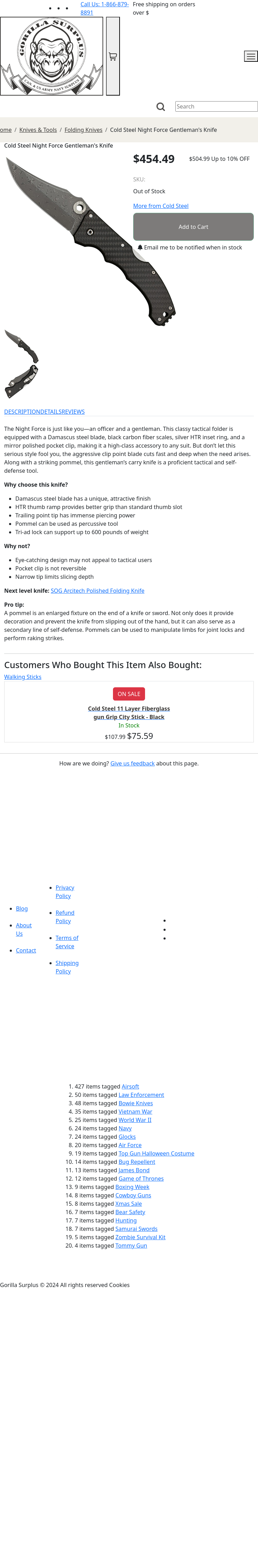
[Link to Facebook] (174, 929)
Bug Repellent (137, 1162)
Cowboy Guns (133, 1195)
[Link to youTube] (174, 920)
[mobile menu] (251, 56)
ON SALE (128, 694)
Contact (26, 950)
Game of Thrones (141, 1178)
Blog (22, 908)
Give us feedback (133, 763)
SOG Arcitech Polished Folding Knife (98, 590)
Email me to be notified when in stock (190, 247)
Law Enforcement (141, 1095)
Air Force (130, 1145)
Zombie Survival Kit (140, 1237)
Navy (125, 1128)
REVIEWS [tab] (73, 412)
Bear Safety (130, 1212)
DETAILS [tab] (51, 412)
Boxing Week (132, 1187)
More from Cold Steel (161, 206)
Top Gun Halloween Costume (156, 1153)
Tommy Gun (131, 1245)
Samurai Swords (136, 1229)
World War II (135, 1120)
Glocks (127, 1137)
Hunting (126, 1220)
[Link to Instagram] (76, 8)
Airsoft (130, 1086)
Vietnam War (135, 1111)
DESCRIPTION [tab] (22, 412)
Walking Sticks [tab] (22, 677)
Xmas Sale (128, 1203)
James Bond (134, 1170)
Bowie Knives (136, 1103)
